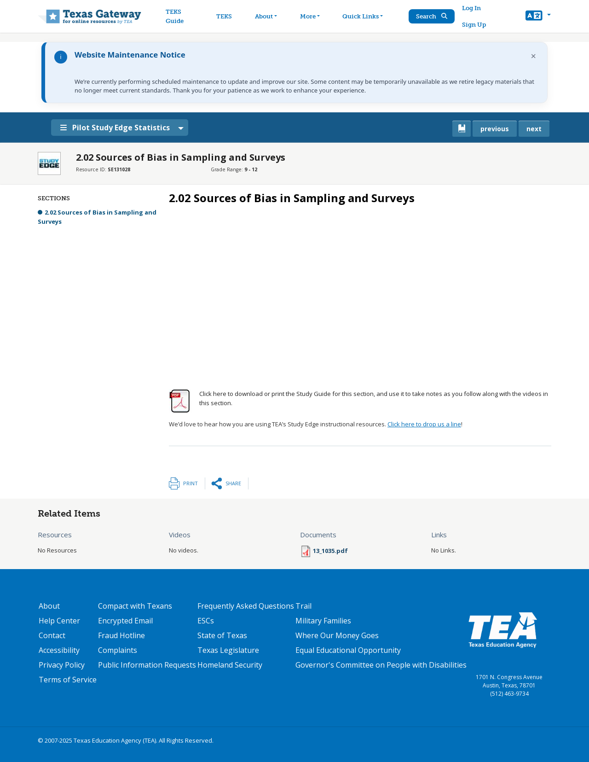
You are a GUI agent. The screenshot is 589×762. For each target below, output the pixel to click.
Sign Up (474, 24)
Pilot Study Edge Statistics (117, 127)
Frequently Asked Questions (245, 606)
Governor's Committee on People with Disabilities (381, 665)
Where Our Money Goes (337, 635)
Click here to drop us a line (424, 424)
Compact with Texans (135, 606)
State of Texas (222, 635)
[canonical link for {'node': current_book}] (461, 129)
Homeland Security (229, 665)
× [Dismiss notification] (533, 56)
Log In (471, 8)
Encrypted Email (125, 621)
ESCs (205, 621)
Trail (303, 606)
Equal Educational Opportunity (348, 650)
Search (432, 16)
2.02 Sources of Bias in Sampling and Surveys (97, 217)
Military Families (323, 621)
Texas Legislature (228, 650)
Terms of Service (68, 680)
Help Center (59, 621)
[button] (538, 16)
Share (233, 483)
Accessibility (59, 650)
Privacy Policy (62, 665)
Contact (52, 635)
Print (190, 483)
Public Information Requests (147, 665)
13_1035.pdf (330, 551)
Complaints (117, 650)
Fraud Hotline (121, 635)
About (49, 606)
